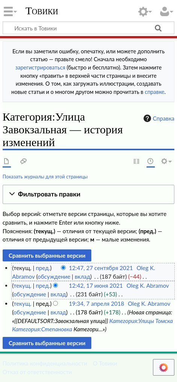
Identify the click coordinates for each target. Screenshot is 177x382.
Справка (158, 118)
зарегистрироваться (40, 67)
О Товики (105, 363)
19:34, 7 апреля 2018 (96, 303)
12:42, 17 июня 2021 (96, 285)
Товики (42, 11)
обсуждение (54, 276)
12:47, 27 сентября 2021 (101, 267)
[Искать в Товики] (88, 28)
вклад (82, 276)
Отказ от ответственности (37, 371)
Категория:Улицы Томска (141, 320)
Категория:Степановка (42, 329)
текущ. (23, 285)
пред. (43, 267)
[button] (88, 194)
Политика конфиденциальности (45, 363)
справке (154, 92)
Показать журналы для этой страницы (45, 177)
